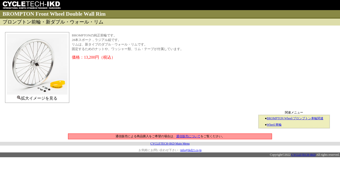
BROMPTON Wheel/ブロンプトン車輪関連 (295, 118)
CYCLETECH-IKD (303, 154)
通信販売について (188, 136)
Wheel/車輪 (274, 124)
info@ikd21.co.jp (190, 150)
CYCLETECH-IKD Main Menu (170, 143)
